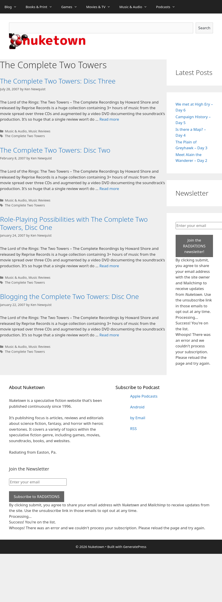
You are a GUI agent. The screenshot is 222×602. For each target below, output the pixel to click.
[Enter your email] (38, 482)
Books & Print (41, 7)
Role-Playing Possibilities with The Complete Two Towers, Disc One (74, 223)
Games (71, 7)
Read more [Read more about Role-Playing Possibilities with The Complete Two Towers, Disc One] (109, 265)
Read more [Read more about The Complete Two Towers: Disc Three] (109, 119)
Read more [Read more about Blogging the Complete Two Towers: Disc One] (109, 334)
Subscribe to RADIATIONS (36, 496)
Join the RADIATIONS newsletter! (194, 246)
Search (204, 27)
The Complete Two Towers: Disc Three (58, 81)
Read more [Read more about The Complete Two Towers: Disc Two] (109, 188)
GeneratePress (134, 546)
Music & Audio (135, 7)
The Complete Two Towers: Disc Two (55, 150)
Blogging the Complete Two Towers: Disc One (69, 296)
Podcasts (168, 7)
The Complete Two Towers (25, 136)
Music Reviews (39, 131)
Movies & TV (100, 7)
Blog (13, 7)
